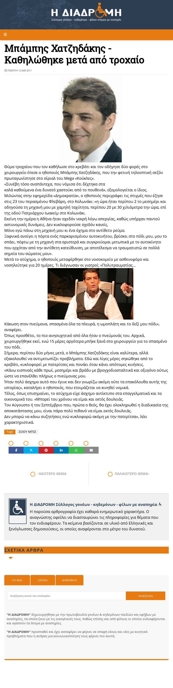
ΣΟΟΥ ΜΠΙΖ (27, 432)
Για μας (17, 580)
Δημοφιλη (69, 580)
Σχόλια (43, 580)
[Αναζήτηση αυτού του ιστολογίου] (67, 595)
